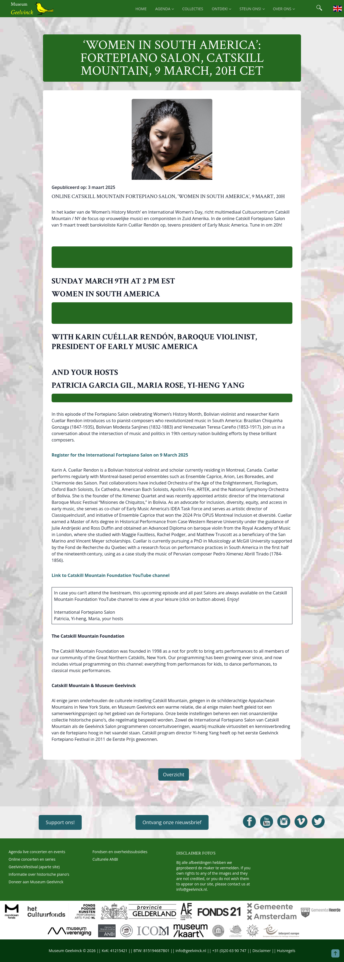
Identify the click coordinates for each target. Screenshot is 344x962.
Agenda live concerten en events (37, 851)
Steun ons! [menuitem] (251, 8)
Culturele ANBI (105, 859)
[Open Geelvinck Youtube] (266, 821)
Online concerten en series (32, 859)
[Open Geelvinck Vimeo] (301, 821)
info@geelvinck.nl (191, 889)
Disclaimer (261, 950)
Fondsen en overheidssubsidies (120, 851)
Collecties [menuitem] (192, 8)
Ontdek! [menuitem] (221, 8)
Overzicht (173, 774)
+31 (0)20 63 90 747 (229, 950)
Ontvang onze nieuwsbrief (171, 822)
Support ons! (60, 822)
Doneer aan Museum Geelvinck (36, 881)
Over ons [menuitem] (284, 8)
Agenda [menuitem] (164, 8)
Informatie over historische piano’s (39, 874)
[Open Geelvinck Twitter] (318, 821)
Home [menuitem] (141, 8)
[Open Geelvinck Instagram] (283, 821)
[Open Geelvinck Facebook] (249, 821)
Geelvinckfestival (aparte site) (34, 866)
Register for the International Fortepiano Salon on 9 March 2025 (120, 455)
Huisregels (286, 950)
